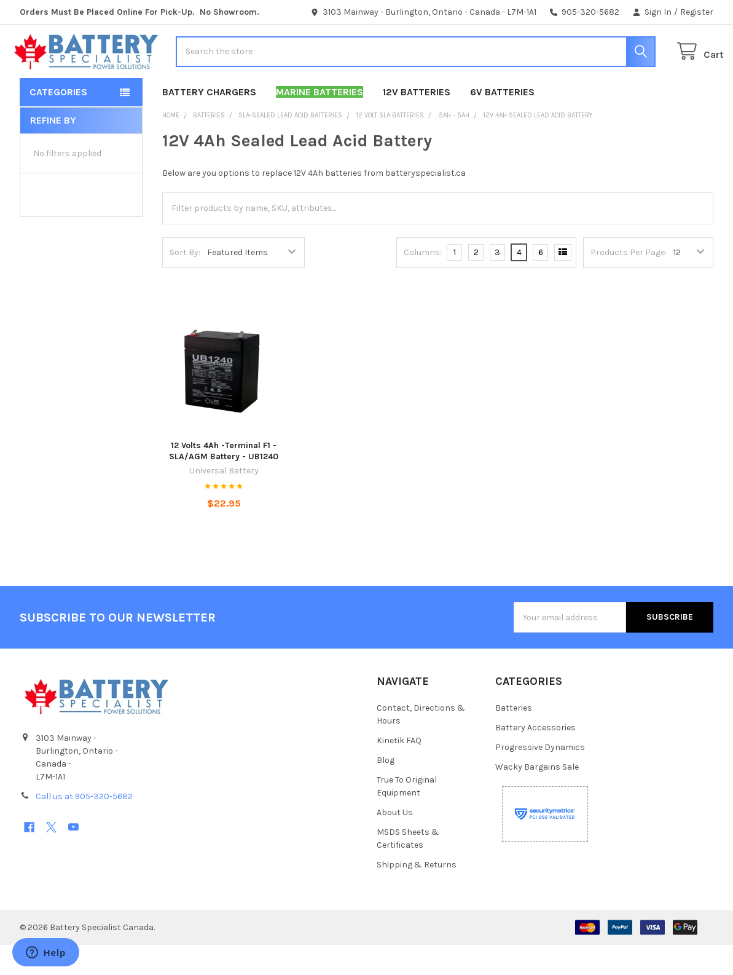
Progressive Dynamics (540, 777)
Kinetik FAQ (399, 770)
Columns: (423, 282)
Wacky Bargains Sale (537, 797)
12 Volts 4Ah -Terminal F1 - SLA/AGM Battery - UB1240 (223, 481)
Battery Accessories (535, 757)
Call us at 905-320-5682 (84, 826)
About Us (395, 842)
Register (696, 12)
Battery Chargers (209, 122)
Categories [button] (58, 122)
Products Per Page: (628, 282)
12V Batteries (416, 122)
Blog (385, 790)
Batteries (513, 738)
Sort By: (185, 282)
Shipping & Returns (417, 895)
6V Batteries (502, 122)
